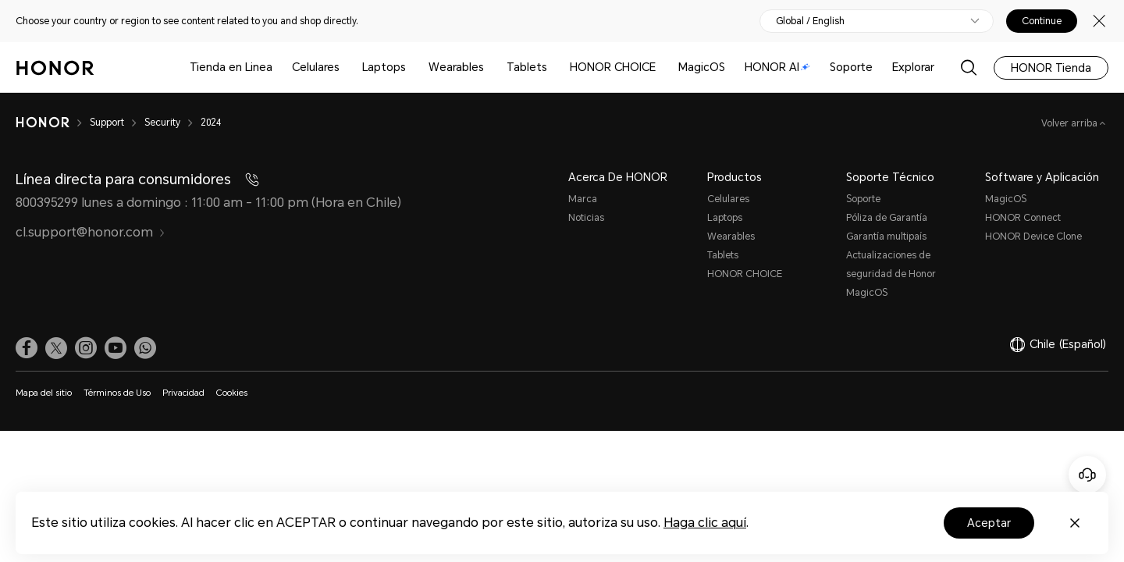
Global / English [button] (810, 21)
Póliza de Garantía (886, 217)
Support (107, 122)
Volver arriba (1070, 123)
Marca (582, 199)
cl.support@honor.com (90, 232)
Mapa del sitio (44, 393)
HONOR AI (777, 67)
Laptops (384, 67)
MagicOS (701, 67)
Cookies (231, 393)
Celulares (316, 67)
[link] (26, 348)
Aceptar (989, 523)
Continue (1042, 21)
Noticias (586, 217)
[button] (145, 348)
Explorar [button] (913, 67)
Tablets (527, 67)
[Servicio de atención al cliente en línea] (1087, 474)
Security (162, 122)
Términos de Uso (117, 393)
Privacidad (183, 393)
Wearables (456, 67)
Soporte (851, 67)
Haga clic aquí (704, 522)
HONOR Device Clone (1033, 236)
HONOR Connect (1023, 217)
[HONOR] (42, 122)
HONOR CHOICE (613, 67)
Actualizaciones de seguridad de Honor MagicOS (891, 274)
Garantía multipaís (886, 236)
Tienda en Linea (231, 67)
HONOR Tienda (1051, 68)
